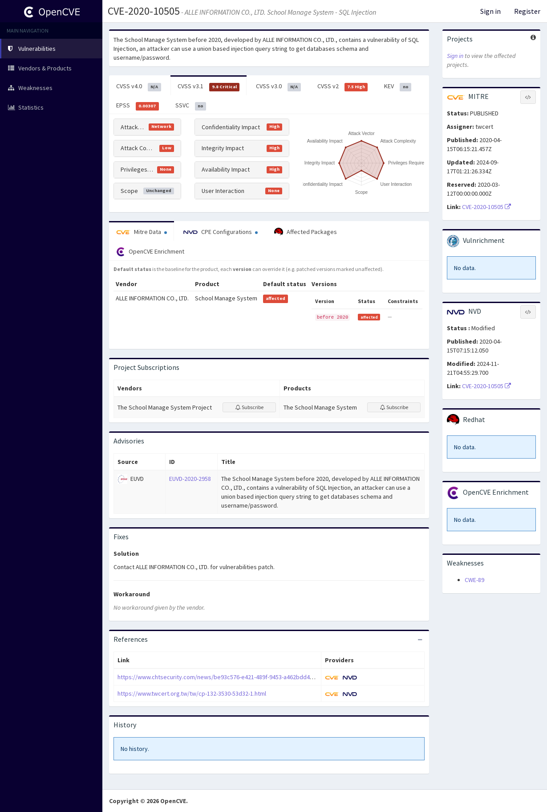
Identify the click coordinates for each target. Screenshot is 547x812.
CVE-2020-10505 (486, 207)
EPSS (137, 105)
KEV (397, 86)
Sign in (490, 11)
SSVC (191, 105)
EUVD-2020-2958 (190, 479)
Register (527, 11)
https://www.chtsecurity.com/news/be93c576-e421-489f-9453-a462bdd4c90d (220, 677)
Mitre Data (141, 232)
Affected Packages (305, 232)
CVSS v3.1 (209, 86)
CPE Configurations (220, 232)
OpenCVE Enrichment (150, 251)
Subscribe (249, 407)
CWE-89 (474, 580)
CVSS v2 (342, 86)
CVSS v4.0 (138, 86)
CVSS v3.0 (278, 86)
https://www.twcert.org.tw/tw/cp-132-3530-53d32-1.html (192, 693)
